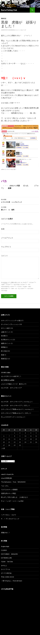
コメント (4, 256)
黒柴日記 (3, 18)
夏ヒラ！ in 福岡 (20, 208)
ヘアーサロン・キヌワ (8, 514)
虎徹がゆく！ (5, 532)
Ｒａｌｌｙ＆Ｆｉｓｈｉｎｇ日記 (12, 500)
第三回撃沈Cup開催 (7, 379)
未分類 (3, 335)
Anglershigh (5, 546)
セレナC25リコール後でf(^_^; (11, 376)
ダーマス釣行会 (6, 572)
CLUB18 (4, 550)
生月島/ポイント (6, 339)
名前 (2, 229)
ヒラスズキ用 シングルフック (20, 200)
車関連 (3, 347)
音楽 (2, 354)
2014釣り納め (5, 372)
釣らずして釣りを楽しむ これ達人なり (14, 497)
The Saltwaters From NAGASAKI (13, 481)
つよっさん (5, 485)
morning (12, 30)
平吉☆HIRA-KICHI (7, 576)
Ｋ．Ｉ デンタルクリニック (10, 518)
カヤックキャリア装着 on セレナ (12, 409)
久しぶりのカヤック (8, 416)
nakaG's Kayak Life (7, 474)
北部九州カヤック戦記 (8, 493)
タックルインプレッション (10, 324)
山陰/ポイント (6, 331)
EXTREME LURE (6, 557)
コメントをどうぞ (21, 30)
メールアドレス (7, 238)
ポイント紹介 (5, 327)
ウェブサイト (6, 247)
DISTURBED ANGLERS (9, 553)
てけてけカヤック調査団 (9, 489)
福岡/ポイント (6, 343)
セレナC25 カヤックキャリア (11, 387)
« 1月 (3, 448)
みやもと (4, 565)
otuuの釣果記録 (6, 477)
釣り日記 (4, 350)
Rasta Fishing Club (9, 10)
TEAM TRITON (7, 561)
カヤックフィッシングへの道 (10, 320)
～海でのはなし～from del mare (11, 580)
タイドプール (5, 569)
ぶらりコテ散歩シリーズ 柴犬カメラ (13, 383)
